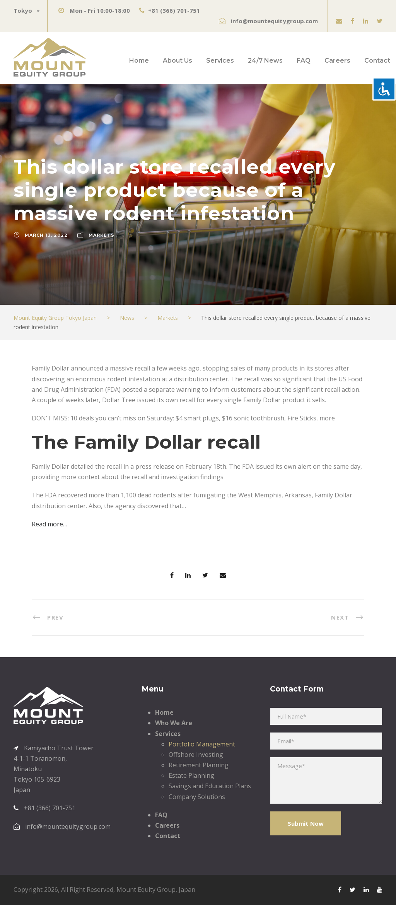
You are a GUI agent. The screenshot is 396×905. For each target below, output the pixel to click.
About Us (177, 60)
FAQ (304, 60)
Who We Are (173, 723)
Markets (101, 235)
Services (220, 60)
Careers (337, 60)
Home (139, 60)
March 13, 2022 (46, 235)
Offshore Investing (196, 754)
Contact (377, 60)
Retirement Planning (199, 765)
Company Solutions (197, 796)
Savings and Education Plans (210, 786)
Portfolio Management (202, 744)
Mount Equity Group (146, 889)
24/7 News (265, 60)
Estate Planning (191, 775)
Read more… (49, 524)
